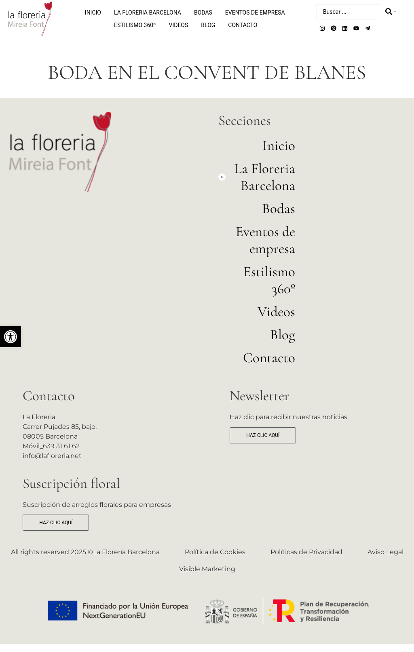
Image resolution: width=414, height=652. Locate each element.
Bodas (203, 12)
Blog (208, 25)
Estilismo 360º (135, 25)
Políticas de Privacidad (306, 552)
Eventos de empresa (255, 12)
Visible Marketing (207, 569)
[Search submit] (390, 11)
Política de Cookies (215, 552)
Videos (178, 25)
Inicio (93, 12)
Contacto (242, 25)
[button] (10, 336)
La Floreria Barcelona (147, 12)
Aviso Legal (385, 552)
